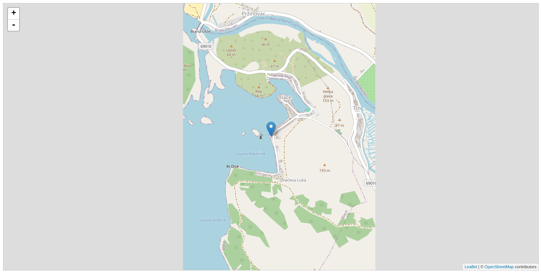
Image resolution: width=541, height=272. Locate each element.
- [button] (13, 25)
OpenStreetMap (499, 266)
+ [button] (13, 13)
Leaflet (471, 266)
